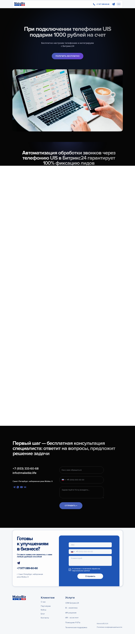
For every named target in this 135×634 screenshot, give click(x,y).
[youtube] (21, 487)
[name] (90, 544)
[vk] (25, 487)
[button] (67, 56)
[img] (19, 4)
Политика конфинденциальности (109, 627)
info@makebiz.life (24, 473)
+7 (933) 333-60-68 (26, 468)
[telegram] (14, 487)
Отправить (90, 576)
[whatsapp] (17, 487)
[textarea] (90, 561)
